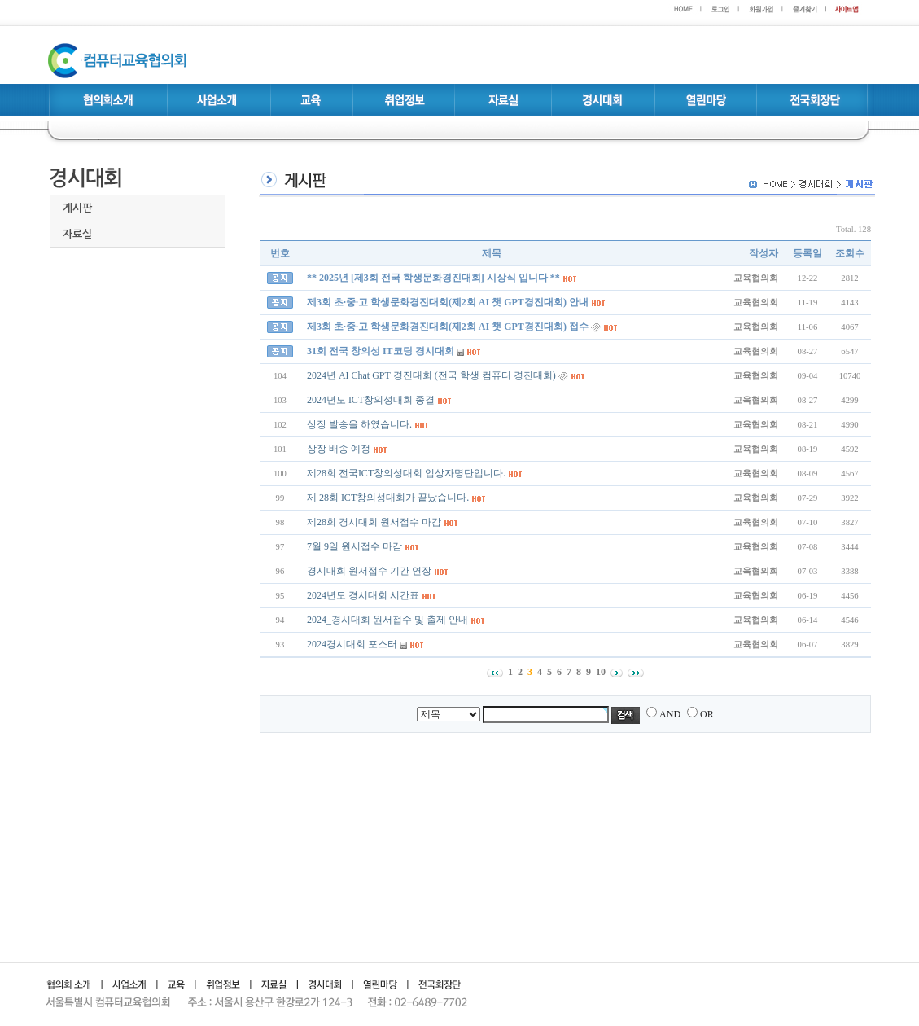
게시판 (77, 208)
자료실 (77, 234)
